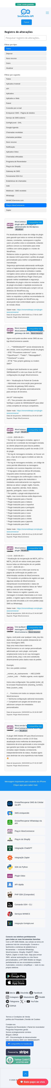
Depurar (9, 54)
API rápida (19, 884)
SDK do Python (21, 867)
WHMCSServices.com (15, 200)
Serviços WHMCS (22, 914)
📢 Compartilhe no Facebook (20, 1044)
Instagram (12, 997)
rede (8, 186)
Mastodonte (27, 997)
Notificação (10, 147)
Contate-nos (11, 1024)
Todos (8, 49)
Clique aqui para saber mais (25, 785)
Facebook (36, 992)
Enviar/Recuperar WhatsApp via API (28, 822)
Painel (26, 22)
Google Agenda (12, 127)
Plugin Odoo (20, 876)
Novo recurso (11, 58)
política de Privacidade (15, 1019)
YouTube (32, 1001)
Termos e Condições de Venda (18, 1017)
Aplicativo (10, 93)
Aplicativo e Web (12, 98)
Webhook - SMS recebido (16, 191)
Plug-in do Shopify (13, 166)
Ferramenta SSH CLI (14, 176)
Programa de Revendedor (16, 162)
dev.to (10, 992)
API (7, 89)
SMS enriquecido (22, 813)
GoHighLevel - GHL (13, 123)
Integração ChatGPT (23, 848)
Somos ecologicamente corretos (18, 1032)
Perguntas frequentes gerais (17, 1030)
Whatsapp (10, 196)
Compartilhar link (35, 222)
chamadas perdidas (13, 137)
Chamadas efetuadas (14, 157)
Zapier (8, 210)
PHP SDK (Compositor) (25, 894)
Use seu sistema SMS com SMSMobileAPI (22, 1040)
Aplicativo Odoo (12, 152)
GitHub (11, 1005)
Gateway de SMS (13, 171)
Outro (8, 63)
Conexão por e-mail (13, 108)
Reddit (40, 997)
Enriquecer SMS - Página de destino (20, 113)
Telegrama (12, 1001)
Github (15, 1035)
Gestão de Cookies (32, 1019)
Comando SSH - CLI (23, 904)
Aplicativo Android (13, 84)
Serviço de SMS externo (15, 118)
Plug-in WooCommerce (15, 205)
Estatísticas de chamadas (16, 181)
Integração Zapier (22, 857)
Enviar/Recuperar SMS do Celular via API (29, 803)
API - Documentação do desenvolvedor (21, 1037)
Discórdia (22, 992)
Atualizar (9, 68)
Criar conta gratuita (26, 4)
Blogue (8, 1035)
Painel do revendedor (36, 1027)
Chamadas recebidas (14, 132)
